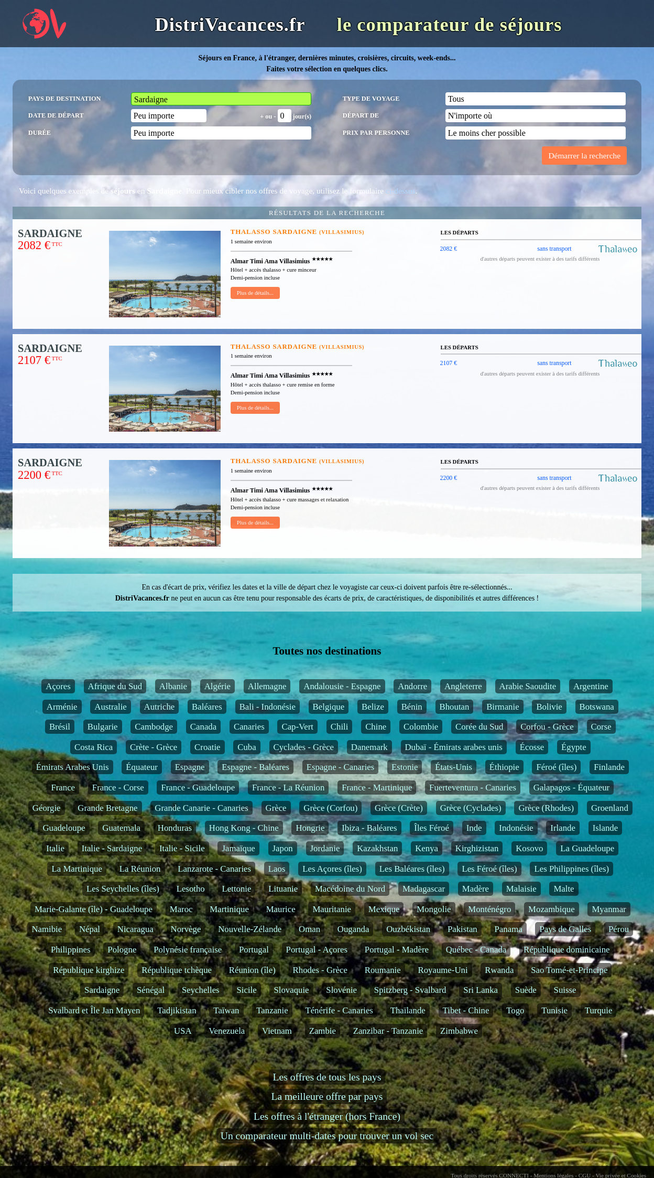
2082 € (448, 248)
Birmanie (502, 707)
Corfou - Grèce (547, 727)
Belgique (329, 707)
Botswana (597, 707)
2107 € (448, 363)
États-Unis (453, 767)
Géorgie (46, 808)
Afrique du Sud (115, 686)
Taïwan (226, 1010)
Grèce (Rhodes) (546, 808)
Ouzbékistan (408, 929)
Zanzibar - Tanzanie (388, 1031)
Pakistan (462, 929)
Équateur (142, 767)
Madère (475, 889)
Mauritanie (331, 909)
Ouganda (353, 929)
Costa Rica (93, 747)
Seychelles (201, 990)
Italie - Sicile (182, 848)
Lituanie (283, 889)
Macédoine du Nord (350, 889)
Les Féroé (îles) (489, 869)
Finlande (609, 767)
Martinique (229, 909)
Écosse (532, 747)
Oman (309, 929)
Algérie (217, 686)
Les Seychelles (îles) (122, 889)
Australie (110, 707)
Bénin (411, 707)
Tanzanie (272, 1010)
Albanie (173, 686)
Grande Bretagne (107, 808)
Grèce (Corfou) (330, 808)
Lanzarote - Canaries (214, 869)
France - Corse (118, 788)
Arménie (62, 707)
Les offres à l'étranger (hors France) (327, 1116)
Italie (55, 848)
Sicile (246, 990)
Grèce (276, 808)
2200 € (448, 477)
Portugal (254, 950)
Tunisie (554, 1010)
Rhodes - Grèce (320, 970)
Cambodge (154, 727)
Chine (375, 727)
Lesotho (191, 889)
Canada (203, 727)
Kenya (426, 848)
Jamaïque (238, 848)
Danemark (369, 747)
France (63, 788)
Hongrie (310, 828)
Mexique (384, 909)
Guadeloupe (63, 828)
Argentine (590, 686)
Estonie (404, 767)
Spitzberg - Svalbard (410, 990)
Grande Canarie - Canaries (201, 808)
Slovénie (341, 990)
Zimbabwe (459, 1031)
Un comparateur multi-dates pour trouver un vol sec (327, 1135)
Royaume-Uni (442, 970)
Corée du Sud (479, 727)
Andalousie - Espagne (341, 686)
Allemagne (267, 686)
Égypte (573, 747)
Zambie (322, 1031)
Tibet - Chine (466, 1010)
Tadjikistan (176, 1010)
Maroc (181, 909)
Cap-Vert (297, 727)
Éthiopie (504, 767)
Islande (605, 828)
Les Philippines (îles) (571, 869)
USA (183, 1031)
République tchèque (176, 970)
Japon (282, 848)
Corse (601, 727)
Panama (508, 929)
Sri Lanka (480, 990)
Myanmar (609, 909)
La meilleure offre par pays (327, 1096)
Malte (563, 889)
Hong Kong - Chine (244, 828)
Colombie (421, 727)
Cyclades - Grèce (304, 747)
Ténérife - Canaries (339, 1010)
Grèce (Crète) (399, 808)
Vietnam (277, 1031)
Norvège (186, 929)
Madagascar (423, 889)
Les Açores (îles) (332, 869)
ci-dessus (400, 190)
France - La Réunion (288, 788)
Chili (339, 727)
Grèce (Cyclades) (471, 808)
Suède (526, 990)
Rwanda (499, 970)
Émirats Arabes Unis (72, 767)
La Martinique (76, 869)
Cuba (246, 747)
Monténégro (489, 909)
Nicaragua (135, 929)
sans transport (554, 248)
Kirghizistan (477, 848)
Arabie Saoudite (528, 686)
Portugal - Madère (397, 950)
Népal (89, 929)
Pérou (618, 929)
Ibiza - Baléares (369, 828)
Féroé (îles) (556, 767)
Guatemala (121, 828)
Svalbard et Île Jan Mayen (94, 1010)
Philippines (71, 950)
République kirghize (88, 970)
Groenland (609, 808)
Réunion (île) (252, 970)
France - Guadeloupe (198, 788)
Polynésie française (188, 950)
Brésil (59, 727)
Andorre (412, 686)
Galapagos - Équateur (571, 788)
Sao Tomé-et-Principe (569, 970)
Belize (373, 707)
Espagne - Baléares (255, 767)
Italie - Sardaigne (112, 848)
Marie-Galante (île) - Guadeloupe (93, 909)
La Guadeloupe (587, 848)
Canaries (249, 727)
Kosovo (529, 848)
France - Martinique (377, 788)
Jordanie (325, 848)
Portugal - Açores (316, 950)
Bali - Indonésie (267, 707)
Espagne (190, 767)
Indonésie (516, 828)
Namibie (46, 929)
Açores (58, 686)
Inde (474, 828)
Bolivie (549, 707)
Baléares (207, 707)
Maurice (281, 909)
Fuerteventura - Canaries (472, 788)
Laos (277, 869)
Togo (515, 1010)
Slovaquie (291, 990)
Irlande (562, 828)
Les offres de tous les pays (327, 1077)
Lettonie (237, 889)
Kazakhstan (377, 848)
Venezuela (227, 1031)
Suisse (565, 990)
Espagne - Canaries (341, 767)
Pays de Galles (565, 929)
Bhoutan (455, 707)
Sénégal (151, 990)
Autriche (159, 707)
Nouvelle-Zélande (249, 929)
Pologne (121, 950)
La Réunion (140, 869)
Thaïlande (408, 1010)
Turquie (599, 1010)
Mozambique (551, 909)
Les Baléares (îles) (412, 869)
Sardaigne (101, 990)
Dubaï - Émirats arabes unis (454, 747)
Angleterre (463, 686)
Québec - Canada (476, 950)
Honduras (175, 828)
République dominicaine (567, 950)
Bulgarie (103, 727)
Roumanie (383, 970)
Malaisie (521, 889)
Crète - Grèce (153, 747)
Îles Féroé (431, 828)
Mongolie (434, 909)
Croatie (207, 747)
